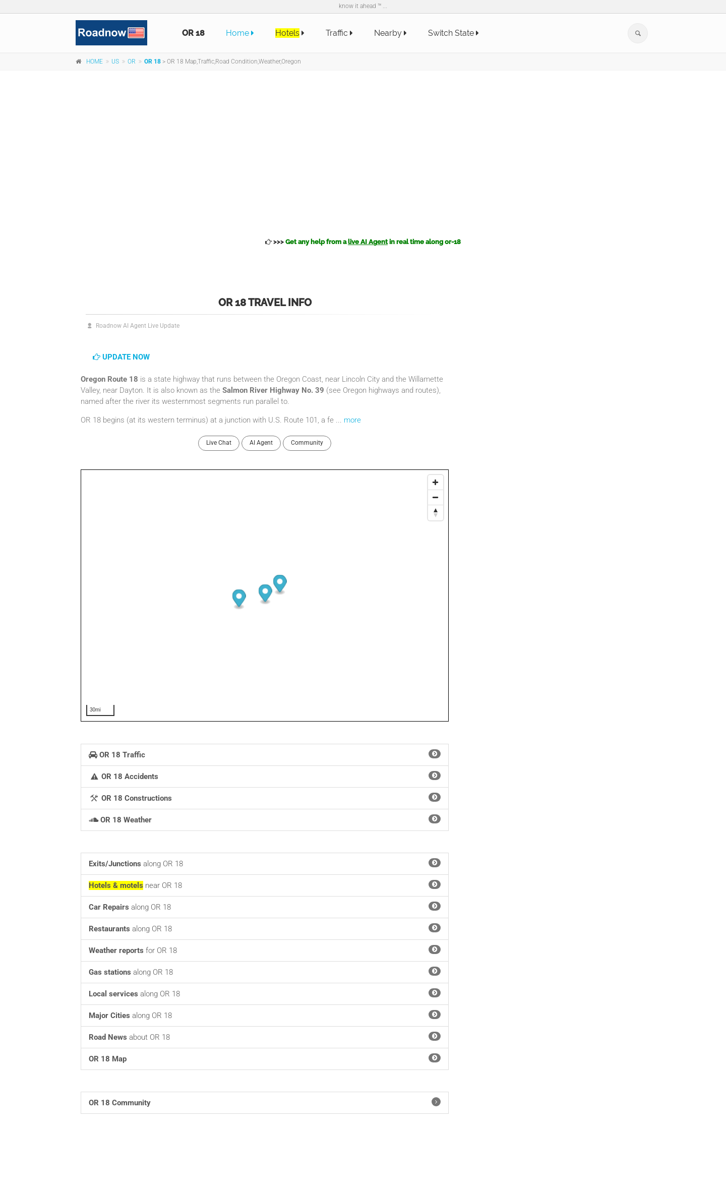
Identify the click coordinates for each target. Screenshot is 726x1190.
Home (240, 33)
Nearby (390, 33)
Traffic (339, 33)
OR (132, 61)
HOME (94, 61)
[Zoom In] (435, 482)
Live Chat (218, 442)
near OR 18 (265, 885)
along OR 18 (265, 863)
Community (307, 442)
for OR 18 (265, 950)
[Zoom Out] (435, 497)
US (115, 61)
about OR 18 (265, 1037)
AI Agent (261, 442)
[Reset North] (435, 512)
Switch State (453, 33)
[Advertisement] (363, 152)
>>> (363, 242)
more (352, 420)
